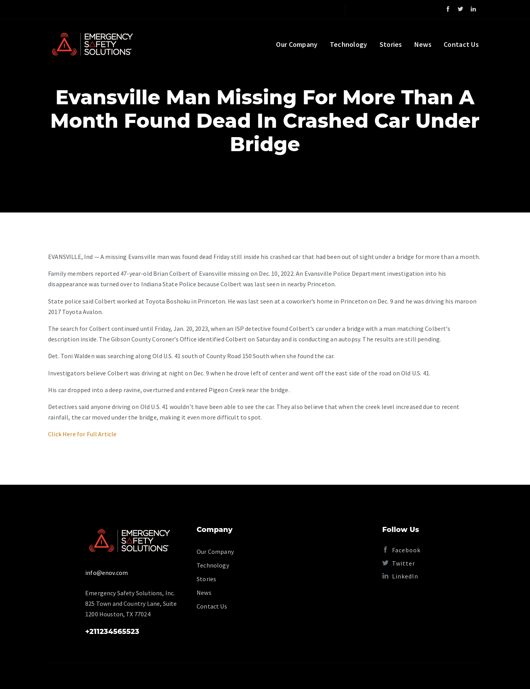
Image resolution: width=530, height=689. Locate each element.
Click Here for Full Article (82, 434)
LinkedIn (400, 576)
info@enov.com (106, 573)
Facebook (401, 550)
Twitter (398, 563)
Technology (348, 44)
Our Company (296, 44)
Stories (391, 44)
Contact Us (461, 44)
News (423, 44)
